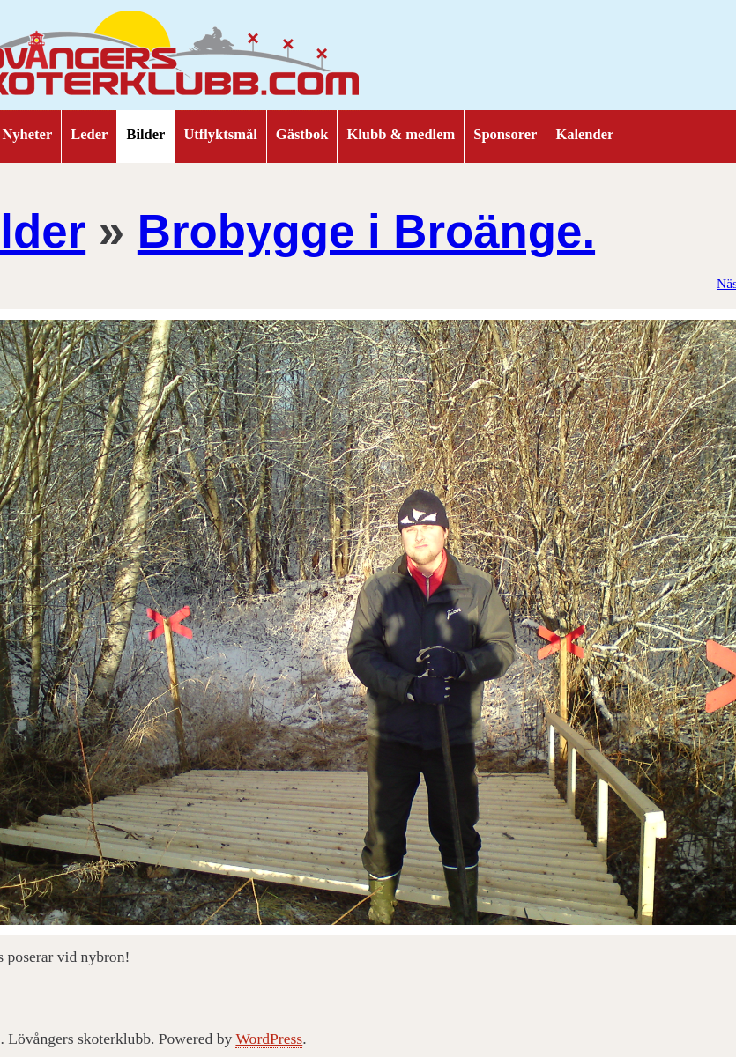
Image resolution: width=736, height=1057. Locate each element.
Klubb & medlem (400, 134)
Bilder (145, 134)
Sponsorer (505, 134)
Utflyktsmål (219, 134)
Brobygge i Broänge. (366, 231)
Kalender (584, 134)
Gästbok (302, 134)
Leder (89, 134)
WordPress (268, 1038)
